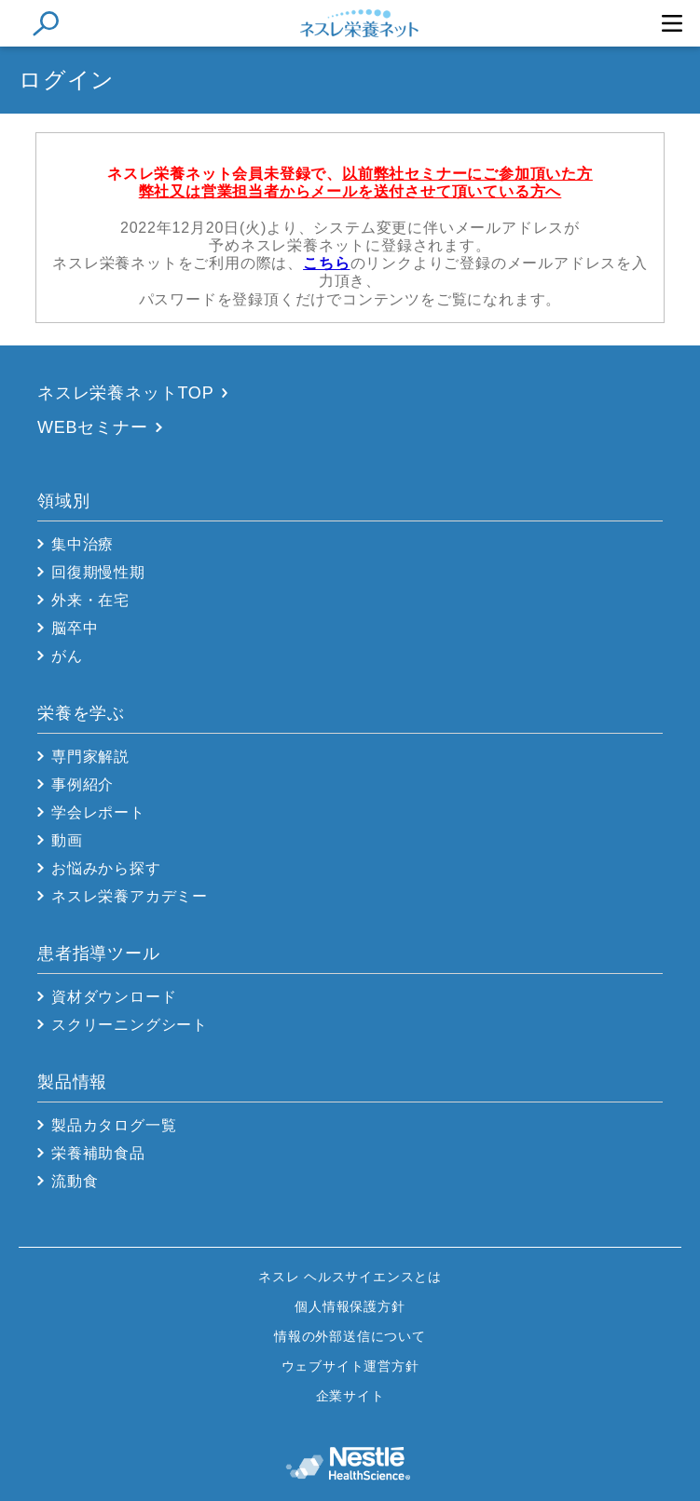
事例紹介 (82, 784)
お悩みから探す (106, 868)
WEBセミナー (92, 427)
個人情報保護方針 (350, 1306)
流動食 (74, 1181)
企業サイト (350, 1395)
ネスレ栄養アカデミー (129, 896)
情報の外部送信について (350, 1336)
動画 (67, 840)
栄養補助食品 (98, 1153)
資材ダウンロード (113, 997)
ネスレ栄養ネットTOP (125, 393)
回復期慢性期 (98, 572)
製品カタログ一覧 (113, 1125)
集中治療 (82, 544)
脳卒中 (74, 628)
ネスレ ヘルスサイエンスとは (350, 1276)
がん (67, 656)
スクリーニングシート (129, 1025)
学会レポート (98, 812)
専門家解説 (90, 756)
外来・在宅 (90, 600)
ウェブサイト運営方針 (350, 1366)
